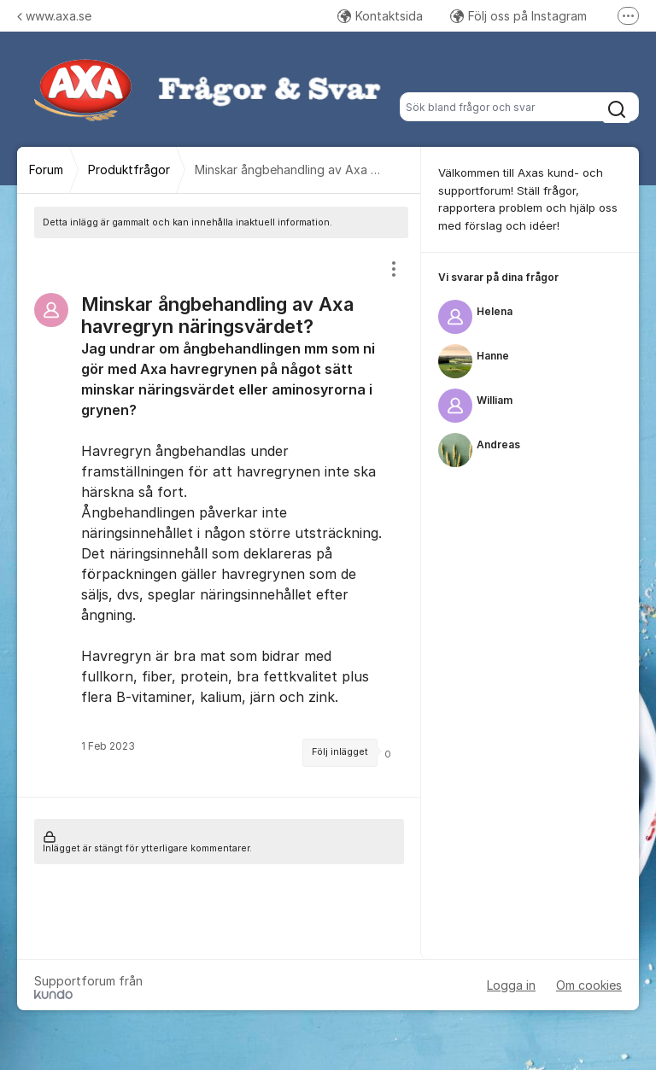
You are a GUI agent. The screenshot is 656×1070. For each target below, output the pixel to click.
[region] (219, 517)
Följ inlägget (340, 751)
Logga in (511, 985)
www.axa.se (54, 16)
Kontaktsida (380, 16)
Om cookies (589, 985)
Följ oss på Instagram (518, 16)
